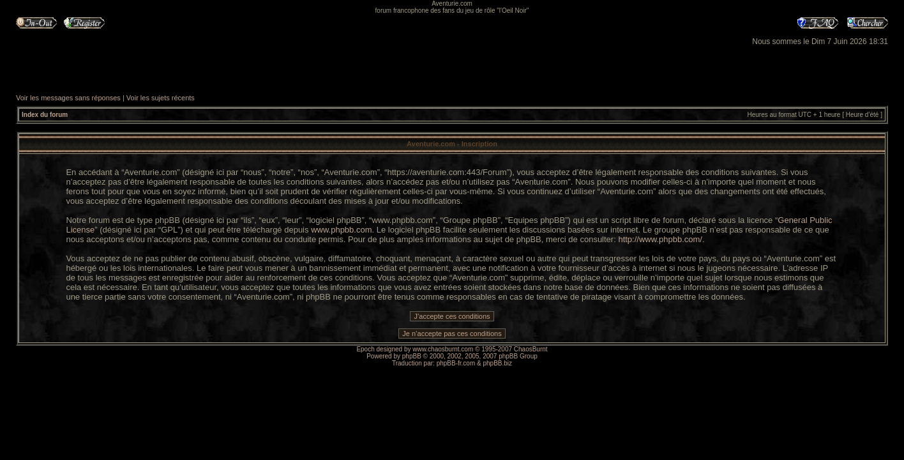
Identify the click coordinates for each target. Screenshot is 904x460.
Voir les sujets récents (160, 98)
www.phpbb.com (341, 229)
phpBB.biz (497, 363)
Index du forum (45, 114)
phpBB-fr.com (456, 363)
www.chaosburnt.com (442, 349)
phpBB (411, 356)
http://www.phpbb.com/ (660, 239)
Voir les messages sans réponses (68, 98)
